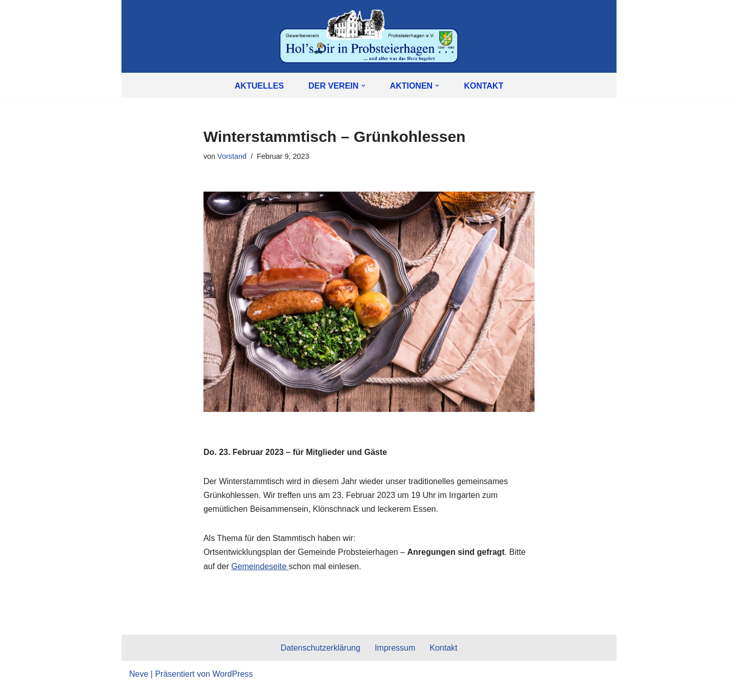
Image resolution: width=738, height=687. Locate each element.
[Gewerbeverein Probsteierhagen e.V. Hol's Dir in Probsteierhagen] (369, 36)
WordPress (232, 674)
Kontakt (483, 85)
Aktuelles (259, 85)
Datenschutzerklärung (320, 647)
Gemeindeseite (260, 566)
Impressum (395, 647)
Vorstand (232, 156)
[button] (363, 86)
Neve (138, 674)
